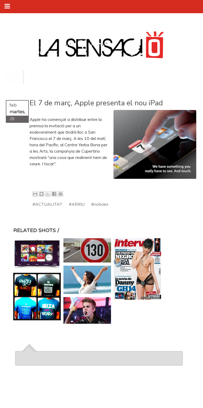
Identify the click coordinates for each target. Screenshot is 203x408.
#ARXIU (77, 204)
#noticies (99, 204)
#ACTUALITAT (47, 204)
